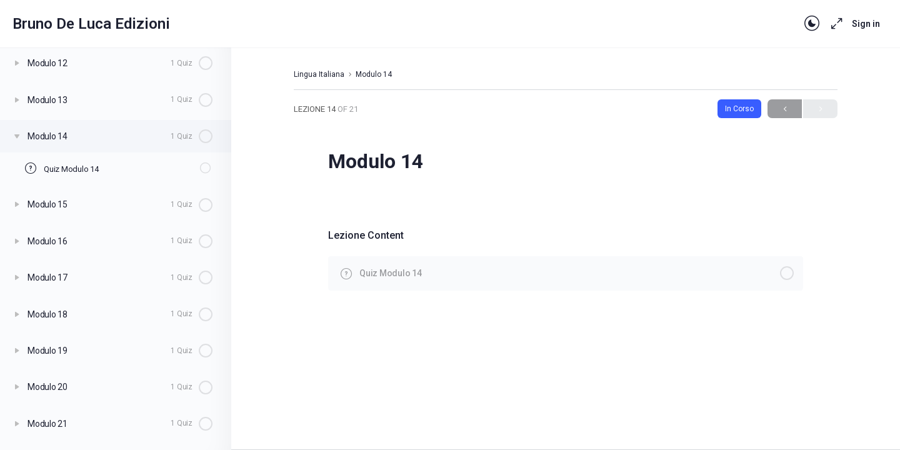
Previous (785, 109)
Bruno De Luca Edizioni (91, 23)
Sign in (866, 24)
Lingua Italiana (319, 74)
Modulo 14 (374, 74)
